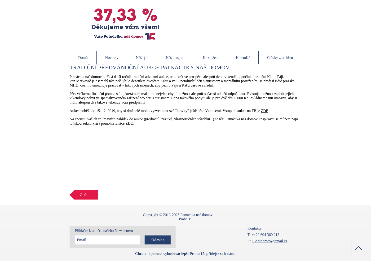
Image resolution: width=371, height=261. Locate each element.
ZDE (264, 111)
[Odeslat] (158, 239)
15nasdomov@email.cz (269, 241)
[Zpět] (84, 195)
